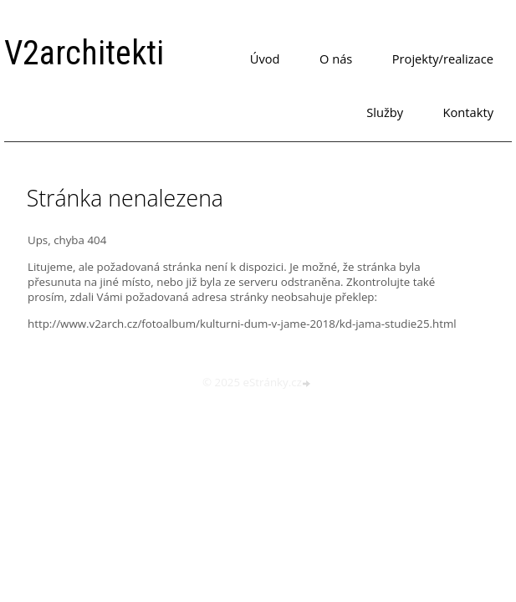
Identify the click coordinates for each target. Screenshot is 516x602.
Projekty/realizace (442, 58)
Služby (384, 112)
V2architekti (84, 53)
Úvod (265, 58)
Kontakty (468, 112)
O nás (335, 58)
